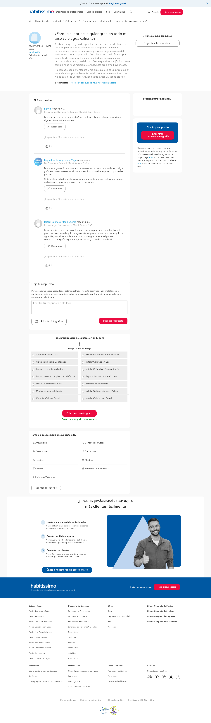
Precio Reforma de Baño (39, 611)
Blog (110, 611)
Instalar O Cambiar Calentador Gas (103, 369)
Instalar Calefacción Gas (97, 362)
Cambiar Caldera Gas (47, 355)
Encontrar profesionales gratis (158, 135)
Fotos (110, 622)
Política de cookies (115, 700)
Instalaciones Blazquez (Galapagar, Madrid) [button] (65, 112)
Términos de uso (68, 700)
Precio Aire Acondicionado (40, 632)
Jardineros (72, 637)
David (47, 109)
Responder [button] (55, 127)
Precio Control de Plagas (39, 658)
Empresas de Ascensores (79, 611)
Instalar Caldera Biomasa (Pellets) (102, 391)
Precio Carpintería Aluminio (41, 648)
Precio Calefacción (37, 653)
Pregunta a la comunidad (157, 43)
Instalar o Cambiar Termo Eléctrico (103, 355)
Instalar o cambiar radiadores (50, 369)
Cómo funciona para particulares (43, 671)
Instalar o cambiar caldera (49, 384)
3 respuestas (61, 83)
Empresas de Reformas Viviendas (82, 627)
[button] (35, 38)
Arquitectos (73, 658)
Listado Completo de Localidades (162, 622)
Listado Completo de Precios (160, 606)
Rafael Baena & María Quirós (60, 222)
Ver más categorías (46, 488)
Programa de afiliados (117, 681)
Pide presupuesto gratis (79, 413)
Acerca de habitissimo (117, 671)
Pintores (71, 643)
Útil (48, 146)
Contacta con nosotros (157, 671)
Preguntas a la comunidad (48, 21)
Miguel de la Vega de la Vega (60, 160)
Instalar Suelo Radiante (97, 384)
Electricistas (73, 648)
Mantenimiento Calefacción (49, 391)
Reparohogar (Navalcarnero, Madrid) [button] (62, 225)
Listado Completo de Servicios (160, 611)
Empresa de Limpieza (77, 616)
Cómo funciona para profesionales (83, 671)
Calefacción (71, 21)
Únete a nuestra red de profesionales (67, 570)
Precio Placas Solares (38, 637)
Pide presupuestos (172, 12)
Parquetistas (73, 632)
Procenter (112, 627)
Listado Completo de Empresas (161, 616)
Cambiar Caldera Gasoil (48, 398)
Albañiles (72, 653)
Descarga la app (75, 681)
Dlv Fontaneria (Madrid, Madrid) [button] (60, 163)
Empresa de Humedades (78, 622)
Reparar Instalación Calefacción (101, 377)
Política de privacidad (90, 700)
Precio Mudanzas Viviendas (40, 622)
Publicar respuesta (113, 321)
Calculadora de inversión (79, 687)
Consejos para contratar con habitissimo (46, 681)
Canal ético (112, 676)
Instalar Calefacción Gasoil (99, 398)
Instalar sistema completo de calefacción (56, 377)
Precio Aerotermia (36, 616)
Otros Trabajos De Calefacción (51, 362)
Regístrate (33, 676)
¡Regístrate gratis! (117, 4)
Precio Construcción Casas (40, 627)
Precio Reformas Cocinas (39, 643)
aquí (151, 157)
